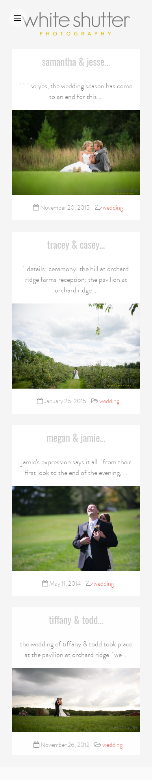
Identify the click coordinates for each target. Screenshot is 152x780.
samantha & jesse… (76, 61)
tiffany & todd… (76, 619)
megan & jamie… (75, 437)
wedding (113, 207)
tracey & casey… (76, 244)
